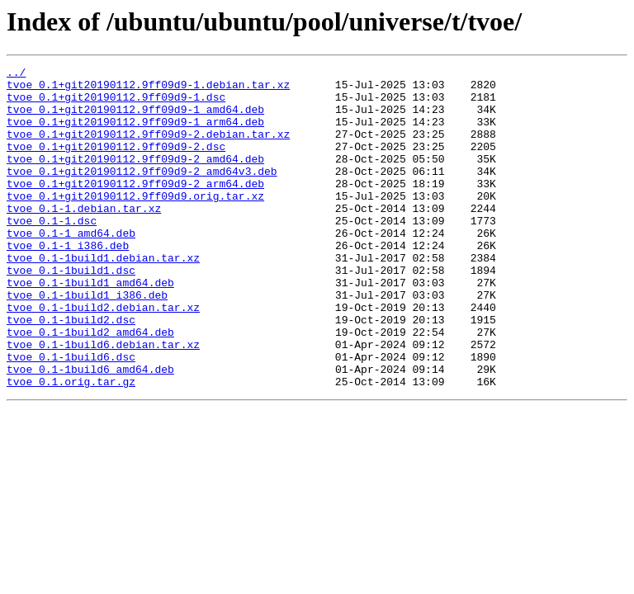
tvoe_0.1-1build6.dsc (71, 415)
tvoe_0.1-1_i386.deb (68, 282)
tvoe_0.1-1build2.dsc (71, 371)
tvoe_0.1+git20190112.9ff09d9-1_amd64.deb (135, 118)
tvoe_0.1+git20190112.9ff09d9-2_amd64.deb (135, 178)
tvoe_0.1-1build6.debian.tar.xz (103, 401)
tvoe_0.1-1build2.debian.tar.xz (103, 356)
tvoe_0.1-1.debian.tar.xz (84, 237)
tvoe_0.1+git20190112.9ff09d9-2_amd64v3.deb (142, 193)
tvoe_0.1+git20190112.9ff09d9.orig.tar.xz (135, 222)
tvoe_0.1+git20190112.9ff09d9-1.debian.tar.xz (148, 89)
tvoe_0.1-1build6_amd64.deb (90, 430)
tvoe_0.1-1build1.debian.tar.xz (103, 297)
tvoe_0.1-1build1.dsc (71, 311)
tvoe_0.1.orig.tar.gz (71, 445)
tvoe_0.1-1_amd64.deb (71, 267)
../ (16, 74)
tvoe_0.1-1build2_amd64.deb (90, 386)
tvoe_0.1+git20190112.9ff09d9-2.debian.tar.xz (148, 148)
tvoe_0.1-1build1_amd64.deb (90, 326)
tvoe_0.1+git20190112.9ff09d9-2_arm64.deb (135, 207)
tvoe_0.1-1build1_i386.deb (87, 341)
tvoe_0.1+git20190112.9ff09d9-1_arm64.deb (135, 133)
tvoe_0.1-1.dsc (52, 252)
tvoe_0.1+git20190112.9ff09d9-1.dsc (116, 104)
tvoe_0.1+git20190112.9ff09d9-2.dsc (116, 163)
